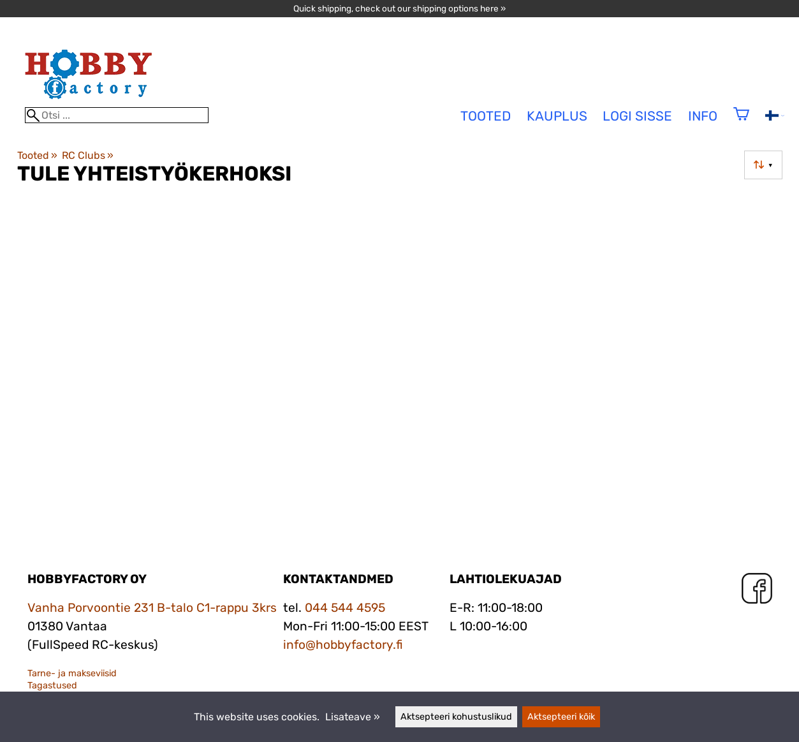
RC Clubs (88, 155)
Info (702, 116)
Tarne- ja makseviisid (72, 673)
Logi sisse (637, 116)
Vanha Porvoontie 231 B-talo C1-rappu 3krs (152, 607)
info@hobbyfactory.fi (343, 644)
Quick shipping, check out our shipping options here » (399, 8)
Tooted (37, 155)
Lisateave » (352, 717)
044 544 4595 (345, 607)
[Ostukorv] (741, 122)
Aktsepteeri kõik (561, 716)
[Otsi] (117, 115)
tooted (485, 116)
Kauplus (557, 116)
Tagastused (52, 685)
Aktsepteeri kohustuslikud (456, 716)
